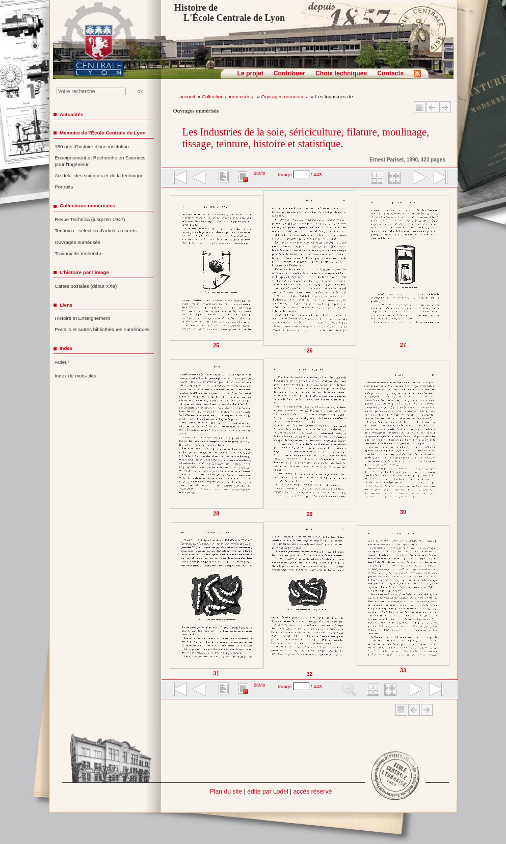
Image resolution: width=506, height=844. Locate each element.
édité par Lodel (267, 791)
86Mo (259, 173)
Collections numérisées (228, 96)
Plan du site (226, 791)
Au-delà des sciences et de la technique (99, 175)
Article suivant (445, 107)
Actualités (71, 114)
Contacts (390, 73)
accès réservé (313, 791)
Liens (66, 305)
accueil (187, 96)
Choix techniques (341, 73)
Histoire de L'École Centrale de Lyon (229, 13)
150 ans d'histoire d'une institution (92, 146)
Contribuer (289, 73)
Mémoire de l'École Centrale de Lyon (103, 132)
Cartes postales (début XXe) (86, 286)
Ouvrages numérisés (284, 96)
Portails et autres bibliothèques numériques (102, 329)
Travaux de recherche (78, 253)
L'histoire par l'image (84, 272)
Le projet (250, 73)
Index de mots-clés (75, 375)
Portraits (64, 186)
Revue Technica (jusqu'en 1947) (90, 219)
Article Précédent (432, 107)
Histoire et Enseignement (82, 318)
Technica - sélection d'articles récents (96, 230)
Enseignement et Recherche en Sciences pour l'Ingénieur (100, 161)
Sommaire (419, 107)
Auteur (62, 362)
